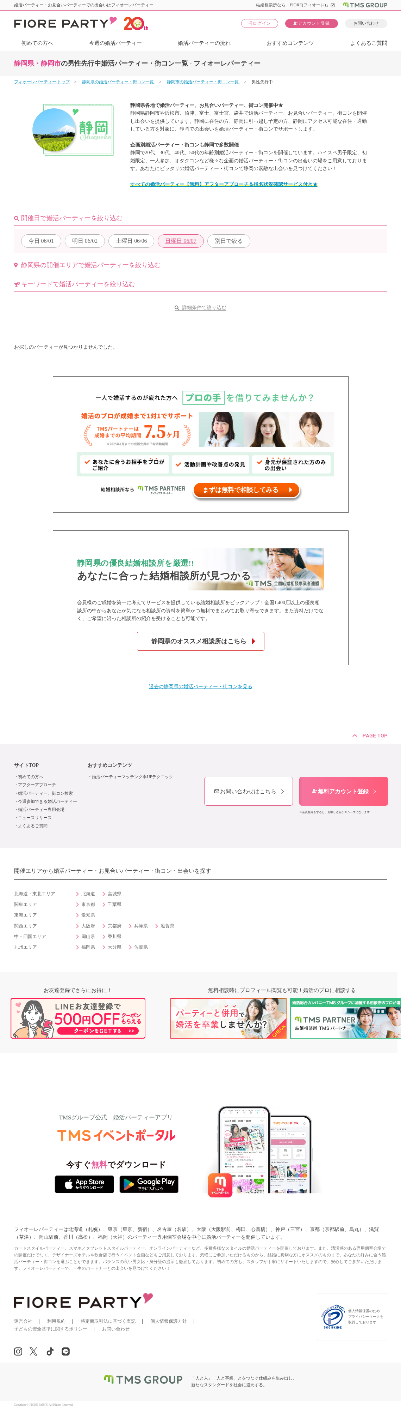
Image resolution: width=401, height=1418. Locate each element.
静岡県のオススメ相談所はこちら (198, 641)
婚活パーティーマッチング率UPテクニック (132, 776)
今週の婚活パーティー (115, 43)
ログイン (259, 23)
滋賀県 (167, 926)
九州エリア (25, 947)
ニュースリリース (35, 817)
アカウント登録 (311, 23)
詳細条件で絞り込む (204, 307)
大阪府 (88, 926)
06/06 (131, 241)
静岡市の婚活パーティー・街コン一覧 (203, 81)
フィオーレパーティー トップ (42, 81)
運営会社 (23, 1321)
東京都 (88, 904)
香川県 (114, 936)
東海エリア (25, 915)
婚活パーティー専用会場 (41, 809)
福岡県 (88, 947)
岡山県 (88, 936)
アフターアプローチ (37, 784)
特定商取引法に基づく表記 (108, 1321)
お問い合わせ (366, 23)
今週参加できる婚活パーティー (47, 801)
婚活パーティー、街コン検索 (45, 793)
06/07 (180, 241)
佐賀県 (141, 947)
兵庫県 (141, 926)
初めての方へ (37, 43)
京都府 (114, 926)
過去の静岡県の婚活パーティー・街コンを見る (200, 686)
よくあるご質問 (368, 43)
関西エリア (25, 926)
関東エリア (25, 904)
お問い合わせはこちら (245, 791)
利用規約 (56, 1321)
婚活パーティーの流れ (204, 43)
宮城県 (114, 893)
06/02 (85, 241)
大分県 (114, 947)
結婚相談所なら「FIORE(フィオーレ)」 (295, 4)
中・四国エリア (30, 936)
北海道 (88, 893)
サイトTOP (26, 765)
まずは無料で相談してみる (240, 489)
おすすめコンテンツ (290, 43)
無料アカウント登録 (340, 791)
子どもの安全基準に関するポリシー (50, 1329)
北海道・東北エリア (34, 893)
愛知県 (88, 915)
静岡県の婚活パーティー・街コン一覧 (118, 81)
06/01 (41, 241)
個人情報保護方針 (168, 1321)
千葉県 (114, 904)
